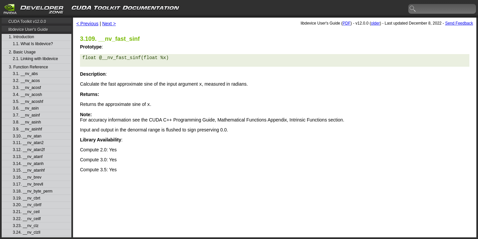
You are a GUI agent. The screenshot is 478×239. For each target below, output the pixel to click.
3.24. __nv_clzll (26, 232)
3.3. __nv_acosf (27, 88)
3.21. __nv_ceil (26, 212)
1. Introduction (21, 37)
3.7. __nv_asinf (26, 115)
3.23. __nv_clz (26, 226)
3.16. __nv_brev (27, 177)
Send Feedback (459, 23)
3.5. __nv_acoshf (28, 102)
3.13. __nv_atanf (27, 157)
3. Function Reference (28, 67)
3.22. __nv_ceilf (27, 219)
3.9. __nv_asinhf (27, 129)
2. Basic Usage (22, 52)
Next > (109, 23)
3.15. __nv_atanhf (29, 170)
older (375, 23)
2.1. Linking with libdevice (35, 59)
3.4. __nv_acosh (27, 95)
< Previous (87, 23)
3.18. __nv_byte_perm (32, 191)
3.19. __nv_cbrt (26, 198)
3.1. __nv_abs (25, 74)
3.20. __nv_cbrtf (27, 205)
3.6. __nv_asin (26, 108)
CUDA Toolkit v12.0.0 (27, 21)
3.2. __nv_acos (26, 81)
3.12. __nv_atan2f (29, 150)
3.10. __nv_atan (27, 136)
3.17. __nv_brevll (28, 184)
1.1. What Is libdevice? (33, 44)
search (413, 9)
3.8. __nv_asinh (27, 122)
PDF (347, 23)
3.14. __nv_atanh (28, 164)
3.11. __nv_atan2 (28, 143)
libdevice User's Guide (28, 29)
